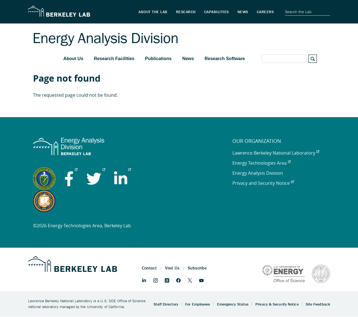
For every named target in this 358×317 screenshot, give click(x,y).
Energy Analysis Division (257, 173)
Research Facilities (114, 58)
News (188, 58)
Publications (158, 58)
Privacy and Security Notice (263, 183)
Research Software (224, 58)
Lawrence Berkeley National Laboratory (275, 153)
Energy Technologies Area (261, 163)
